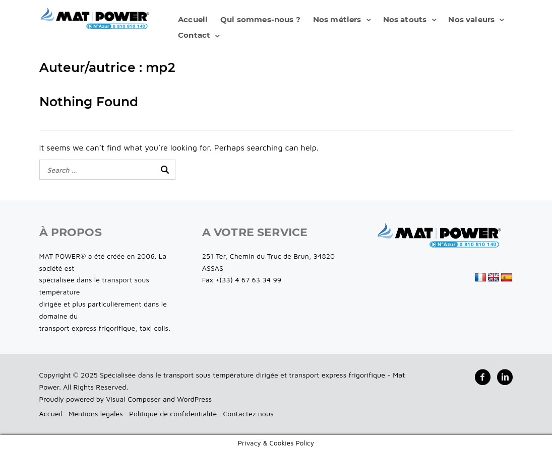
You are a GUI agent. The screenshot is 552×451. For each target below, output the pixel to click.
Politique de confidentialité (173, 413)
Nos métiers (337, 19)
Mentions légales (96, 413)
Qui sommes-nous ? (260, 19)
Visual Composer (133, 399)
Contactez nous (248, 413)
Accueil (193, 19)
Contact (194, 35)
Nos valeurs (471, 19)
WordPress (194, 399)
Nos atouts (405, 19)
